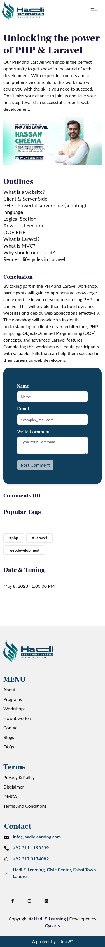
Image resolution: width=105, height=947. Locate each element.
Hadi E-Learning (50, 918)
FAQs (8, 746)
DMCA (10, 796)
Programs (12, 699)
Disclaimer (13, 786)
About (9, 689)
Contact (11, 727)
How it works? (17, 718)
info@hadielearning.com (37, 836)
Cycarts (52, 925)
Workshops (14, 708)
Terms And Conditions (24, 805)
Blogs (8, 737)
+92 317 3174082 (31, 858)
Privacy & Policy (19, 777)
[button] (94, 11)
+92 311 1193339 (31, 847)
